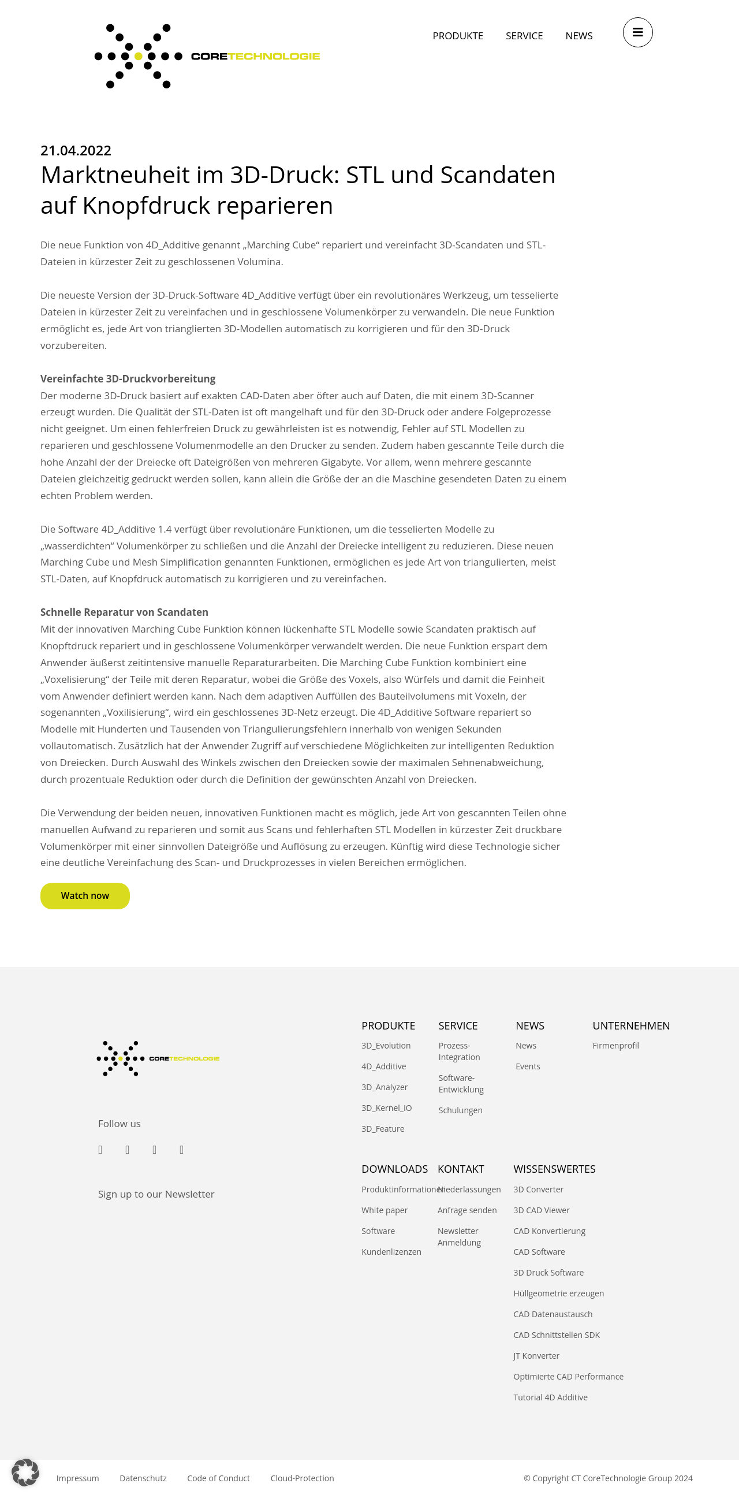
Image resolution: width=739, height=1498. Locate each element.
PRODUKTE (388, 1025)
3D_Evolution (385, 1045)
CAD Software (539, 1251)
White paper (384, 1210)
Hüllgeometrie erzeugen (559, 1293)
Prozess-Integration (459, 1051)
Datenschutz (147, 1478)
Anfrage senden (467, 1210)
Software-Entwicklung (461, 1084)
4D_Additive (383, 1066)
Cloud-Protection (311, 1478)
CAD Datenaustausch (553, 1314)
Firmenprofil (616, 1045)
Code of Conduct (224, 1478)
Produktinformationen (393, 1189)
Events (528, 1066)
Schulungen (461, 1110)
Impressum (79, 1478)
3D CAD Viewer (542, 1210)
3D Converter (539, 1189)
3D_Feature (382, 1129)
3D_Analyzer (384, 1087)
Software (378, 1230)
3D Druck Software (549, 1272)
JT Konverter (537, 1355)
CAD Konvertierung (550, 1230)
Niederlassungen (469, 1189)
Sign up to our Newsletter (156, 1193)
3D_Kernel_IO (386, 1108)
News (526, 1045)
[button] (25, 1472)
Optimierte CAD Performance (569, 1376)
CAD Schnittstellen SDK (557, 1334)
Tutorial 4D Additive (551, 1397)
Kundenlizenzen (391, 1251)
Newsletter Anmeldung (459, 1236)
